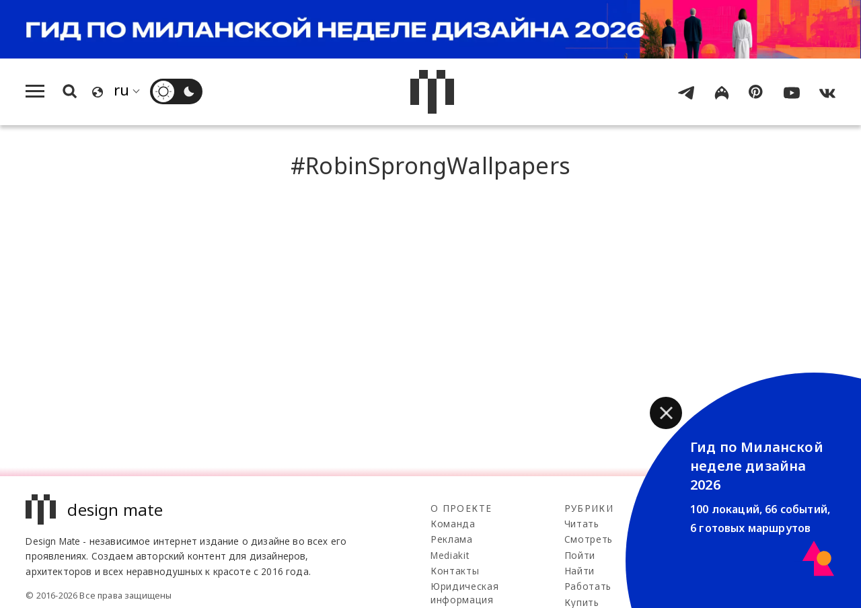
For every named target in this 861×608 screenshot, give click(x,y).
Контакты (454, 570)
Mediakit (449, 555)
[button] (666, 413)
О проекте (461, 508)
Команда (453, 523)
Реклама (451, 539)
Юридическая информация (464, 593)
